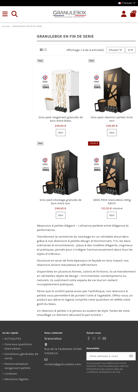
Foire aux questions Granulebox (18, 346)
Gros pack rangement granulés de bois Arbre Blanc (61, 119)
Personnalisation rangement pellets (17, 366)
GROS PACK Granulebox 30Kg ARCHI (112, 201)
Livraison (10, 373)
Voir (60, 132)
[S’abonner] (131, 356)
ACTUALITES (12, 338)
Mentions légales (16, 379)
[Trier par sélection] (115, 50)
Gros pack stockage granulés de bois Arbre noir (60, 201)
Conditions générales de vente (21, 356)
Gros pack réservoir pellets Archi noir (112, 119)
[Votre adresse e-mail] (106, 356)
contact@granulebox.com (62, 364)
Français (127, 2)
